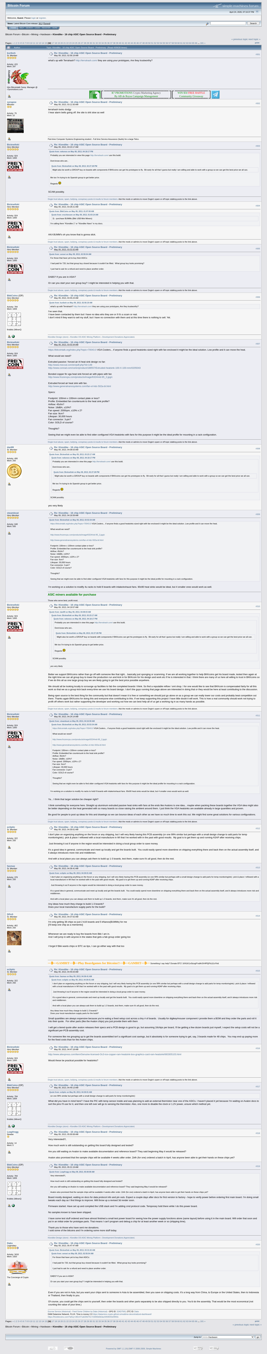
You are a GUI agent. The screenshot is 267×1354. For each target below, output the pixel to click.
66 (196, 43)
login (33, 18)
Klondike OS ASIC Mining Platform (85, 337)
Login (37, 28)
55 (164, 43)
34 (102, 43)
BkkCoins (12, 295)
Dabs (10, 1243)
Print (257, 43)
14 (43, 43)
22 (67, 43)
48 (143, 43)
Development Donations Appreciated (118, 337)
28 (85, 43)
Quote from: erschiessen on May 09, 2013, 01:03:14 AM (74, 215)
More (54, 28)
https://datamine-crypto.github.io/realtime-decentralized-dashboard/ (122, 1314)
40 (120, 43)
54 (161, 43)
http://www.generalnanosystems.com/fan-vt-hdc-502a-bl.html (79, 386)
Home (13, 28)
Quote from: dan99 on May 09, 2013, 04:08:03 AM (70, 612)
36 (108, 43)
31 (94, 43)
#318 (258, 1133)
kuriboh (11, 53)
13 (40, 43)
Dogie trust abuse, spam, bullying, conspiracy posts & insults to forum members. (83, 199)
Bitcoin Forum (12, 34)
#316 (258, 1048)
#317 (258, 1086)
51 (152, 43)
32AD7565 (121, 1311)
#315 (258, 971)
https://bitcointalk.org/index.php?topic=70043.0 (72, 349)
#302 (258, 103)
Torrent (47, 23)
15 (46, 43)
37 (111, 43)
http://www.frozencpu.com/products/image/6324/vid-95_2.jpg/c (80, 377)
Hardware (45, 34)
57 (170, 43)
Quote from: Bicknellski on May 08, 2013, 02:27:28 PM (74, 166)
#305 (258, 249)
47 (140, 43)
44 (132, 43)
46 (137, 43)
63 (187, 43)
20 (61, 43)
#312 (258, 828)
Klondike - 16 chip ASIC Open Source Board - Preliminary (84, 34)
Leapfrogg (13, 1132)
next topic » (254, 39)
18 (56, 43)
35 (105, 43)
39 (117, 43)
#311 (258, 715)
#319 (258, 1166)
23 (70, 43)
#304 (258, 206)
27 (82, 43)
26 (79, 43)
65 (193, 43)
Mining (34, 34)
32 (97, 43)
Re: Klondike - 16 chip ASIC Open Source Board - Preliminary (88, 53)
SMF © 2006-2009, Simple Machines (145, 1349)
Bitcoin (25, 34)
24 (73, 43)
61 (181, 43)
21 (64, 43)
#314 (258, 916)
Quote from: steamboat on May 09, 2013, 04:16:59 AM (72, 721)
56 (167, 43)
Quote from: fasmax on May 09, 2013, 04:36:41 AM (70, 976)
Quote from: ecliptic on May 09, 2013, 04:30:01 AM (70, 873)
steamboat (13, 513)
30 (91, 43)
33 (99, 43)
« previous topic (239, 39)
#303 (258, 146)
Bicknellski (13, 144)
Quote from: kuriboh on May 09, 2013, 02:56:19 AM (70, 303)
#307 (258, 344)
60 (178, 43)
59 (175, 43)
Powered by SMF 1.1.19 (116, 1349)
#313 (258, 867)
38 (114, 43)
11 (34, 43)
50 (149, 43)
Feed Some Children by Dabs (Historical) (89, 1311)
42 (126, 43)
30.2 (40, 23)
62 (184, 43)
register (42, 18)
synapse (11, 102)
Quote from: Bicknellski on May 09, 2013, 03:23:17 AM (72, 454)
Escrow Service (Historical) (59, 1311)
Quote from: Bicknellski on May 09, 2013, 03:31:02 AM (72, 1250)
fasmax (11, 866)
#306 (258, 297)
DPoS (10, 914)
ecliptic (11, 827)
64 (190, 43)
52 (155, 43)
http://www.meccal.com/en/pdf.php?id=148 (70, 364)
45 (135, 43)
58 (173, 43)
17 (53, 43)
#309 (258, 514)
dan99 (10, 447)
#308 (258, 449)
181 (202, 43)
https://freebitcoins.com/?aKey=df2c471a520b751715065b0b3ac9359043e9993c (83, 1317)
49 (146, 43)
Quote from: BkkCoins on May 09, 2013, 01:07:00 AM (71, 211)
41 (123, 43)
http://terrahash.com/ (86, 60)
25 (76, 43)
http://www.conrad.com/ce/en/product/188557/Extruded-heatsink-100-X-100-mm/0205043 (94, 368)
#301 (258, 54)
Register (46, 28)
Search (29, 28)
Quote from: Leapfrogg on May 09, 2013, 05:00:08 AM (71, 1172)
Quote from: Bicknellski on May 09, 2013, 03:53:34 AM (72, 520)
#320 (258, 1244)
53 (158, 43)
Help (22, 28)
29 (88, 43)
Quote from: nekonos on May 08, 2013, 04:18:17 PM (71, 152)
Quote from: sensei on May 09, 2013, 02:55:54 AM (70, 254)
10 (31, 43)
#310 (258, 606)
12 (37, 43)
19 (58, 43)
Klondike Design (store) (58, 337)
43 (129, 43)
